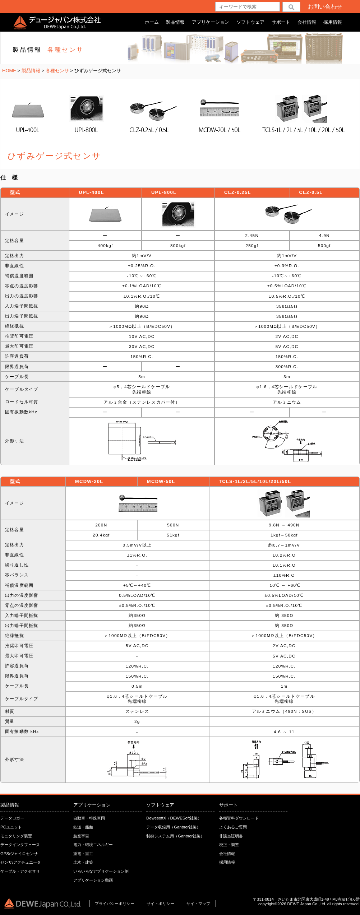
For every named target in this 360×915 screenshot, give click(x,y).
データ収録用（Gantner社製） (173, 827)
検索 (291, 6)
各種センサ (58, 70)
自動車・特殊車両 (89, 818)
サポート (281, 22)
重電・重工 (83, 853)
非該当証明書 (231, 836)
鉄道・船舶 (83, 827)
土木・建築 (83, 862)
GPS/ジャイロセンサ (19, 853)
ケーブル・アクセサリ (20, 871)
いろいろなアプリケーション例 (101, 871)
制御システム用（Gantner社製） (175, 836)
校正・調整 (229, 844)
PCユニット (11, 827)
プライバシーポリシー (114, 903)
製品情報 (175, 22)
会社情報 (306, 22)
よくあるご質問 (233, 827)
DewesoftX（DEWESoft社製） (174, 818)
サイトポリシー (161, 903)
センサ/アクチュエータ (20, 862)
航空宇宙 (81, 836)
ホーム (152, 22)
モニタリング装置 (16, 836)
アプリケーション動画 (93, 880)
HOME (9, 70)
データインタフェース (20, 844)
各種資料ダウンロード (239, 818)
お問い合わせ (325, 7)
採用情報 (332, 22)
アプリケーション (210, 22)
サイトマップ (198, 903)
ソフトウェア (250, 22)
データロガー (12, 818)
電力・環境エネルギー (93, 844)
